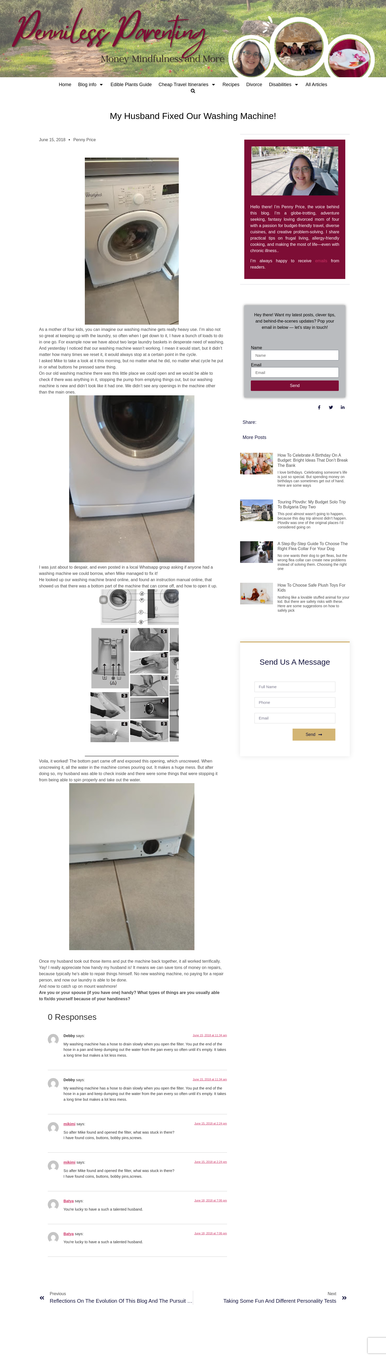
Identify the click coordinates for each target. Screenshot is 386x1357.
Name (256, 348)
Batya (68, 1201)
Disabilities (284, 84)
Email (256, 365)
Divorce (254, 84)
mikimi (69, 1124)
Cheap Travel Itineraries (187, 84)
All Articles (316, 84)
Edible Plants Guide (131, 84)
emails (321, 261)
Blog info (91, 84)
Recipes (231, 84)
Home (65, 84)
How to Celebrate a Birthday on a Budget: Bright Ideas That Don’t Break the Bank (313, 460)
